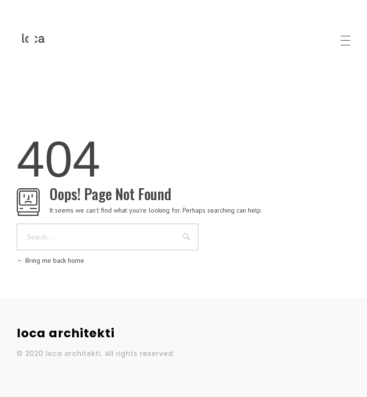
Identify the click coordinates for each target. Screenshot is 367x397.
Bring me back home (50, 260)
